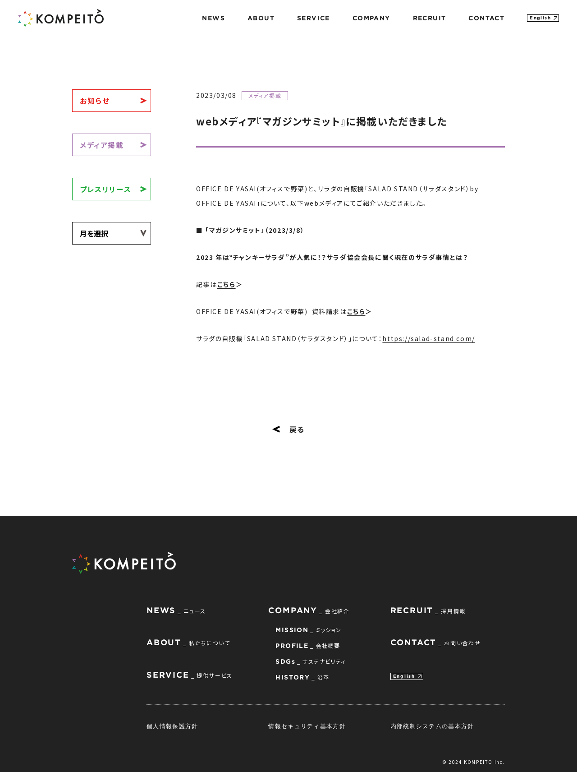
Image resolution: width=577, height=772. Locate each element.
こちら (226, 284)
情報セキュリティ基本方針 (307, 726)
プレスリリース (105, 189)
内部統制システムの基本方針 (432, 726)
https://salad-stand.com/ (428, 338)
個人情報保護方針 (172, 726)
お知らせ (95, 100)
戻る (288, 429)
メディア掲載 (102, 144)
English (540, 17)
